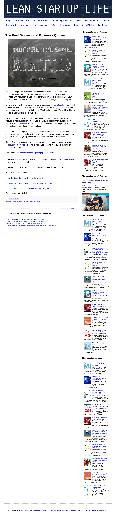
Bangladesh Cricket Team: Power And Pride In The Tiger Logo (99, 147)
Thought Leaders (37, 201)
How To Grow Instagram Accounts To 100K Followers (100, 331)
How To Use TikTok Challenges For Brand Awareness (98, 66)
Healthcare (102, 25)
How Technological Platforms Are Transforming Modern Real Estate (26, 219)
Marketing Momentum (63, 20)
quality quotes (19, 145)
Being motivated (20, 123)
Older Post (74, 208)
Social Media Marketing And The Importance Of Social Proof (100, 161)
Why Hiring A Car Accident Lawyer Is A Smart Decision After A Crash (26, 223)
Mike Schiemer (29, 510)
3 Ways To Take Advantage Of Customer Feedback (100, 318)
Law (76, 25)
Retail (53, 25)
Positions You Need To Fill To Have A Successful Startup (30, 183)
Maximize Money (41, 20)
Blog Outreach (87, 510)
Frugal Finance (53, 510)
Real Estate (65, 25)
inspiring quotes (36, 167)
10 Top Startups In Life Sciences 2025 (98, 120)
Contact (105, 20)
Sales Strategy (91, 20)
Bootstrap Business (41, 510)
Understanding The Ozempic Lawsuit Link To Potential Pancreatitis (25, 221)
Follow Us (95, 510)
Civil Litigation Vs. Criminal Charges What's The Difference (23, 217)
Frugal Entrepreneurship (17, 25)
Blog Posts (69, 510)
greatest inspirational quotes (57, 105)
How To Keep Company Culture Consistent (25, 178)
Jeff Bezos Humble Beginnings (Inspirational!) (35, 153)
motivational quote (34, 132)
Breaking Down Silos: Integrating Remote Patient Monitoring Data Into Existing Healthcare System (100, 251)
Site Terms (62, 510)
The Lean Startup (22, 20)
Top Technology (39, 25)
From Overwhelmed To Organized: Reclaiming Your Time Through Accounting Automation (32, 225)
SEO (79, 20)
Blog (8, 20)
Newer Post (9, 208)
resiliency (28, 92)
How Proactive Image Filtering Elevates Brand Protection (99, 52)
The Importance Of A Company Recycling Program (28, 189)
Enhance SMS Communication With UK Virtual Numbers (99, 38)
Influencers (13, 201)
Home (42, 208)
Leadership (19, 201)
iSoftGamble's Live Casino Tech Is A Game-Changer (99, 133)
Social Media (87, 25)
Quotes (30, 201)
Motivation (25, 201)
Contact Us (102, 510)
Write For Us (78, 510)
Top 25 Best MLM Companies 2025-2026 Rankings (98, 80)
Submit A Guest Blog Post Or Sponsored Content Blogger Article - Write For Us (99, 279)
